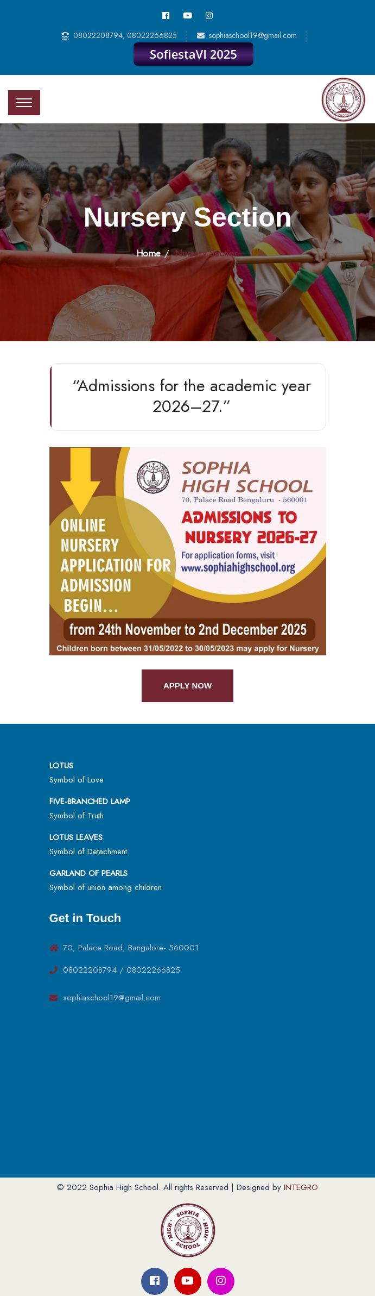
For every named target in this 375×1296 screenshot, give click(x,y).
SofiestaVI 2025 (193, 54)
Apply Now (187, 685)
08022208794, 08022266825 (125, 35)
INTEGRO (301, 1187)
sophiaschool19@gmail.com (253, 35)
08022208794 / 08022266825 (121, 970)
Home (148, 253)
